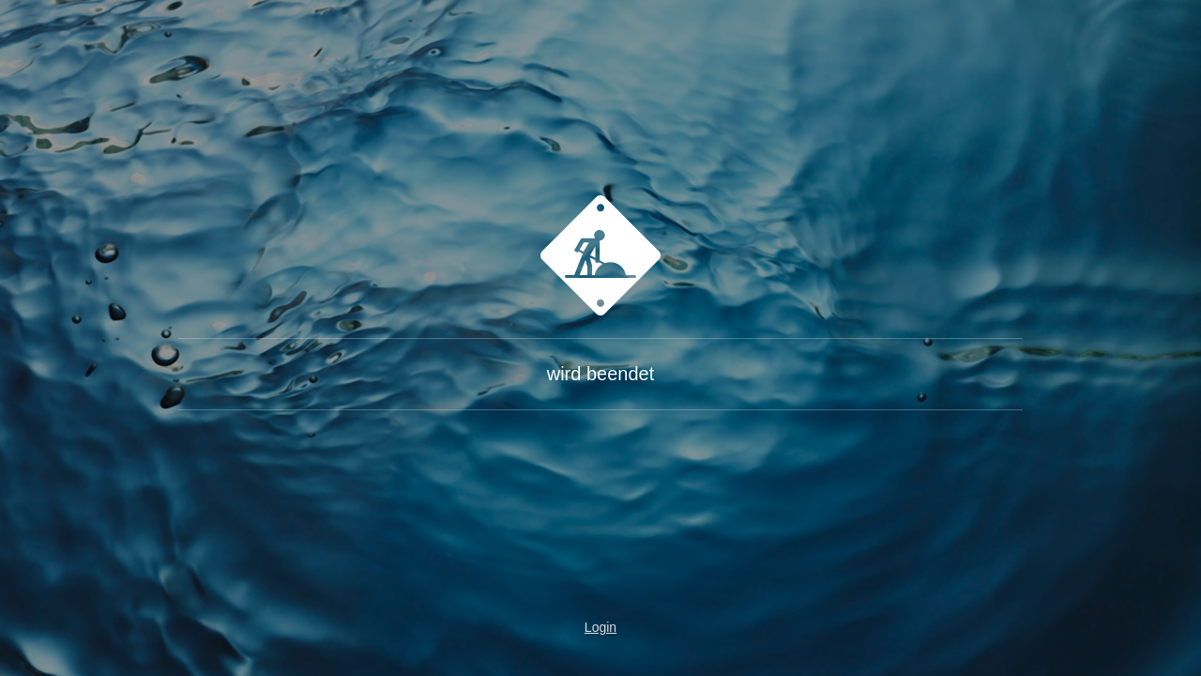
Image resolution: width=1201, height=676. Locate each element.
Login (600, 627)
